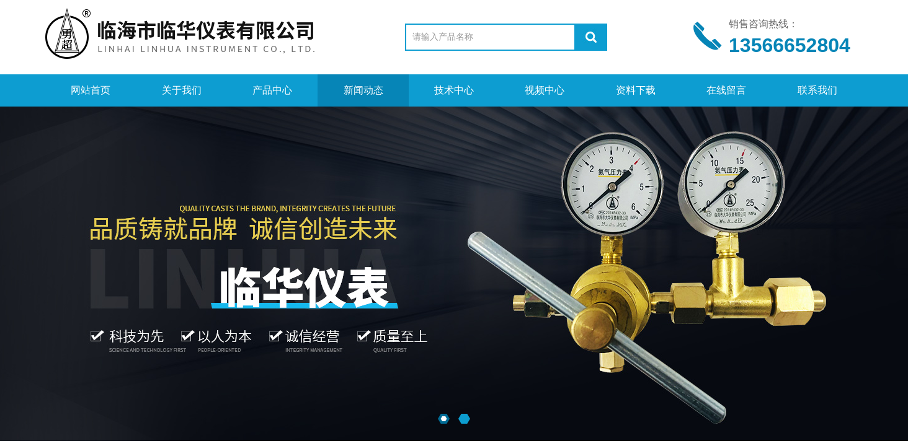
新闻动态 (363, 90)
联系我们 (817, 90)
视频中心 (544, 90)
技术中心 (454, 90)
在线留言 (726, 90)
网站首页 (90, 90)
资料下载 (636, 90)
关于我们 (182, 90)
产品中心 (272, 90)
